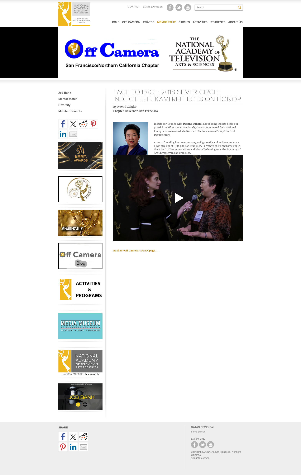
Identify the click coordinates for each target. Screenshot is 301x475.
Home (115, 22)
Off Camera (131, 22)
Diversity (64, 105)
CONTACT (134, 6)
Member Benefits (70, 111)
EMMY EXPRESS (153, 6)
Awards (148, 22)
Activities (200, 22)
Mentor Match (67, 99)
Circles (184, 22)
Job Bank (64, 93)
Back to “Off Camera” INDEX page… (135, 250)
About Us (235, 22)
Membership (166, 22)
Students (217, 22)
